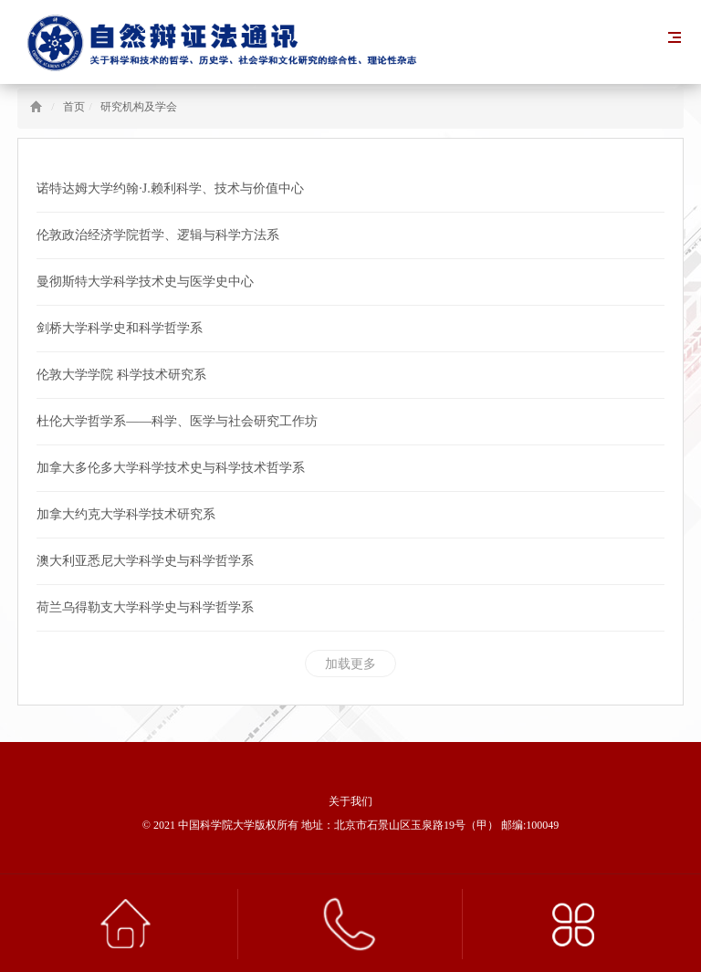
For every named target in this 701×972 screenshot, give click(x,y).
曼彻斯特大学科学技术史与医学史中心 (145, 281)
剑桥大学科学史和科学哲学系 (120, 328)
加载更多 (350, 664)
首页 (74, 106)
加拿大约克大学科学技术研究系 (126, 514)
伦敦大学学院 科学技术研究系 (121, 374)
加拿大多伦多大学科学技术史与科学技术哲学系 (171, 468)
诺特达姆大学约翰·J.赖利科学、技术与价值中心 (170, 188)
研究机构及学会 (138, 106)
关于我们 (350, 801)
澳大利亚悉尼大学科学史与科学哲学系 (145, 561)
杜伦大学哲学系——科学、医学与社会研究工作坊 (177, 421)
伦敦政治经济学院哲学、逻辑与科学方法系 (158, 235)
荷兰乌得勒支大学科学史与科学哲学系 (145, 607)
